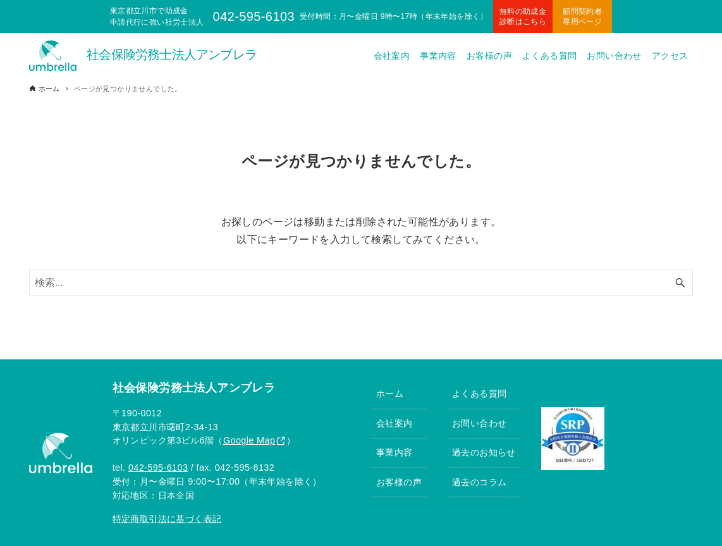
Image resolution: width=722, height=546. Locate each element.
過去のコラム (479, 482)
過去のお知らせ (484, 452)
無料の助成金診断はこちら (522, 16)
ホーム (389, 393)
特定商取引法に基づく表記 (167, 519)
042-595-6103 (158, 467)
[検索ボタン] (680, 283)
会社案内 (394, 423)
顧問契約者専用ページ (582, 16)
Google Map (249, 440)
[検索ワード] (361, 283)
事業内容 (394, 452)
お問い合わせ (479, 423)
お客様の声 (399, 482)
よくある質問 (479, 393)
